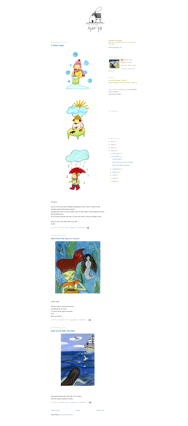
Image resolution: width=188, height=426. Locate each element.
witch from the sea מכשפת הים (65, 238)
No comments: (82, 402)
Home (78, 410)
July (114, 175)
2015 (112, 144)
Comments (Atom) (66, 414)
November (116, 156)
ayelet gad (127, 59)
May (114, 181)
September (116, 169)
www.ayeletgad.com (115, 47)
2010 (112, 150)
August (115, 172)
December (116, 153)
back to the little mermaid (63, 331)
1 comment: (81, 227)
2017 (112, 141)
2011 (112, 147)
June (114, 178)
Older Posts (100, 410)
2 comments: (82, 319)
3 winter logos (57, 45)
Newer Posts (55, 410)
